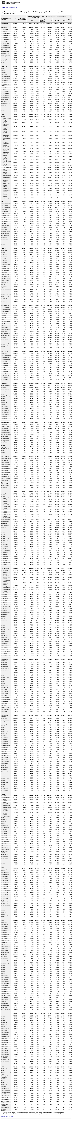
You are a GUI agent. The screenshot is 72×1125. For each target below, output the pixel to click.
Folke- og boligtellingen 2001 (10, 7)
